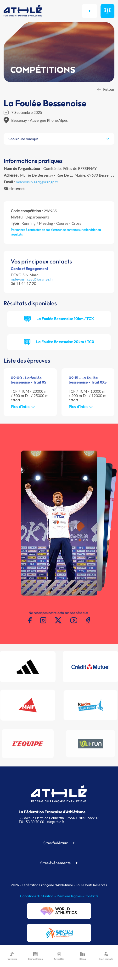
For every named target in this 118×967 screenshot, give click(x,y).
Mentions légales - (70, 896)
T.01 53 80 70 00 (31, 822)
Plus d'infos (23, 406)
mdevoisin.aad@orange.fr (37, 181)
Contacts (91, 896)
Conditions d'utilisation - (38, 896)
